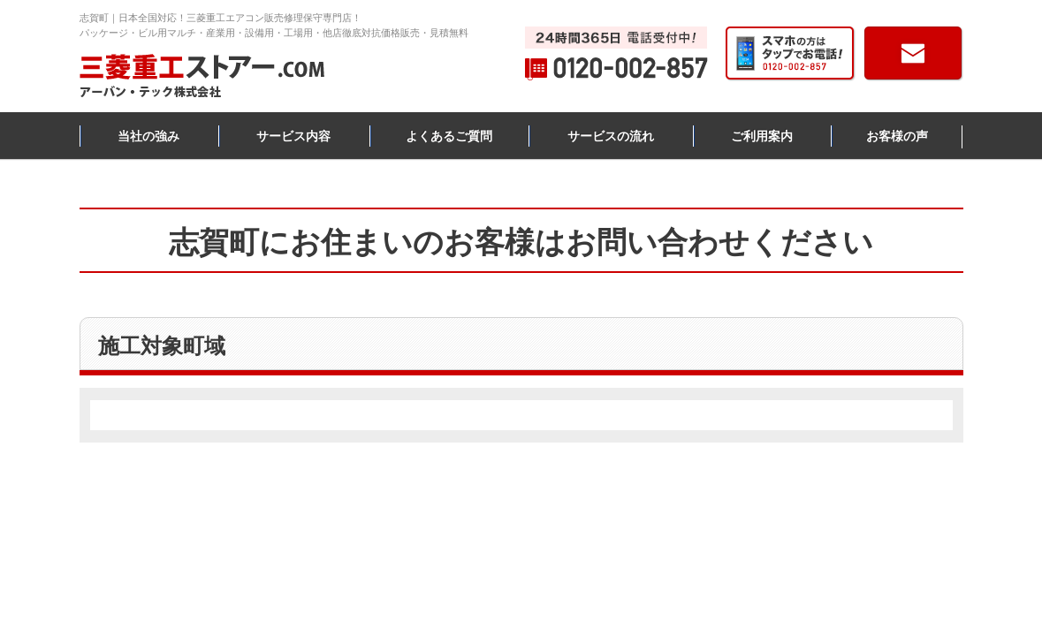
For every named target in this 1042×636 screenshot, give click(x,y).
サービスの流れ (610, 136)
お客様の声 (897, 136)
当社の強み (148, 136)
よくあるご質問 (449, 136)
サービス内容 (293, 136)
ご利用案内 (762, 136)
